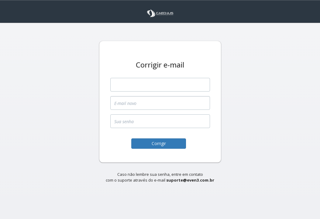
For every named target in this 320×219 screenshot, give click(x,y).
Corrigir (159, 143)
